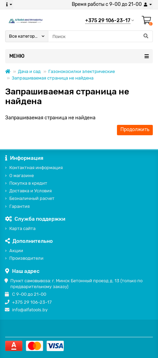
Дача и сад (29, 71)
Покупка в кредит (28, 183)
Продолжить (134, 129)
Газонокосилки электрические (81, 71)
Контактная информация (36, 167)
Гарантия (19, 206)
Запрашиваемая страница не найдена (52, 78)
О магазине (21, 175)
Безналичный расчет (32, 198)
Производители (26, 258)
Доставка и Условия (30, 190)
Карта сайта (22, 228)
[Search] (100, 36)
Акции (16, 250)
